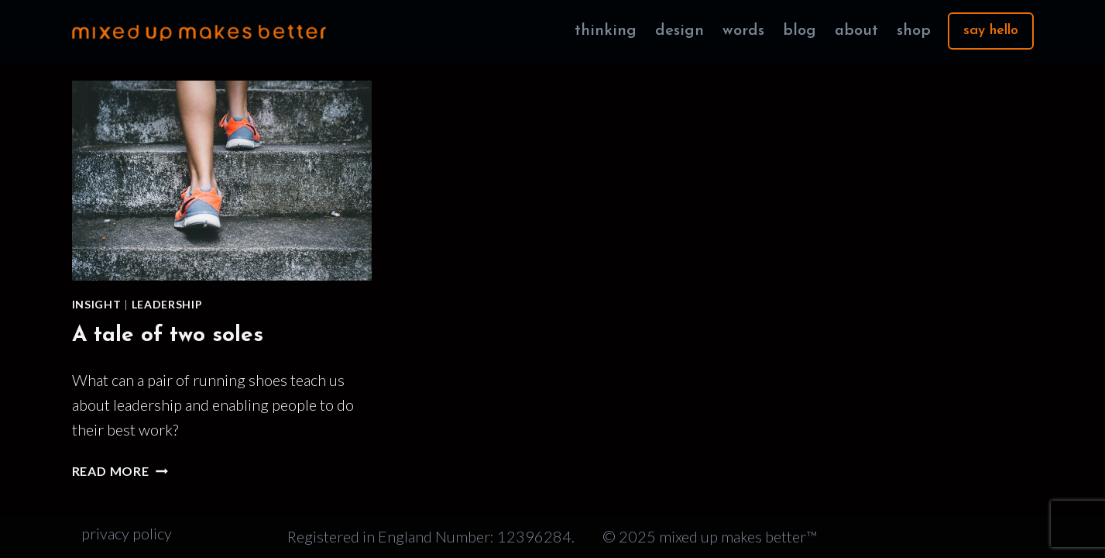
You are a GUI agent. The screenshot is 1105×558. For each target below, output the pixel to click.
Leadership (167, 304)
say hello (990, 30)
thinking (606, 31)
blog (799, 31)
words (743, 31)
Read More (120, 470)
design (679, 31)
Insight (97, 304)
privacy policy (126, 533)
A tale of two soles (167, 335)
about (856, 31)
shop (914, 31)
